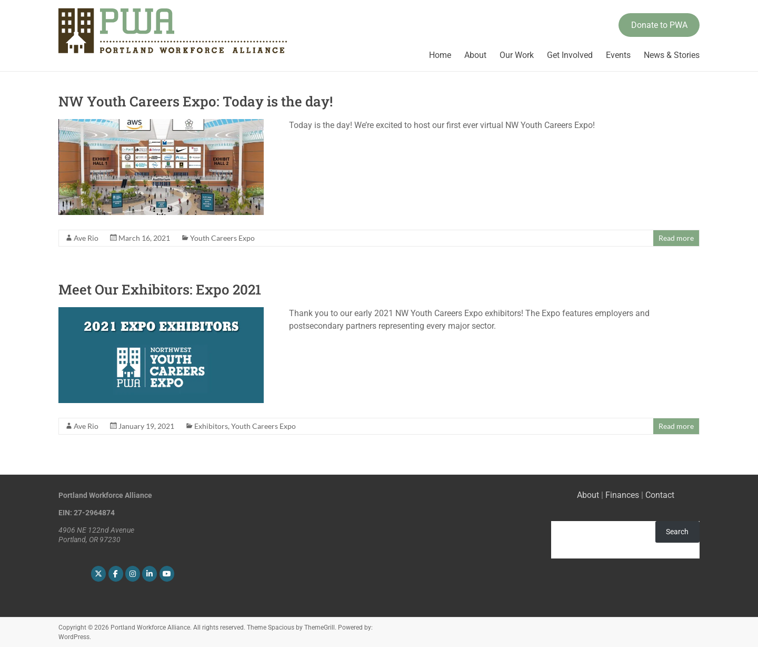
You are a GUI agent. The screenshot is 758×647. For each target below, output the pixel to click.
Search (677, 531)
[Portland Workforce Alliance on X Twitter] (98, 574)
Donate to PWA (659, 25)
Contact (659, 495)
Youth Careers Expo (222, 237)
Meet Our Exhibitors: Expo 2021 (159, 289)
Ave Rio (86, 237)
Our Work (517, 55)
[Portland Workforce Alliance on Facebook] (115, 574)
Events (618, 55)
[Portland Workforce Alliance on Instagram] (132, 574)
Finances (622, 495)
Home (440, 55)
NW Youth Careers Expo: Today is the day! (195, 101)
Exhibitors (211, 425)
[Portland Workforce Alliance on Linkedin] (149, 574)
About (475, 55)
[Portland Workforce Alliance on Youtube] (166, 574)
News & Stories (672, 55)
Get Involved (570, 55)
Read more (676, 237)
